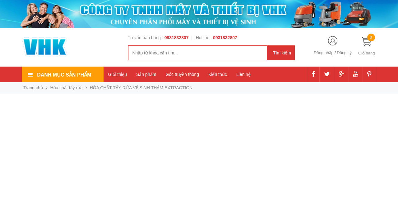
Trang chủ (33, 87)
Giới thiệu (117, 74)
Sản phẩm (146, 74)
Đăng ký (344, 52)
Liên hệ (243, 74)
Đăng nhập (323, 52)
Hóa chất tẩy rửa (66, 87)
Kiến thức (217, 74)
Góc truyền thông (182, 74)
